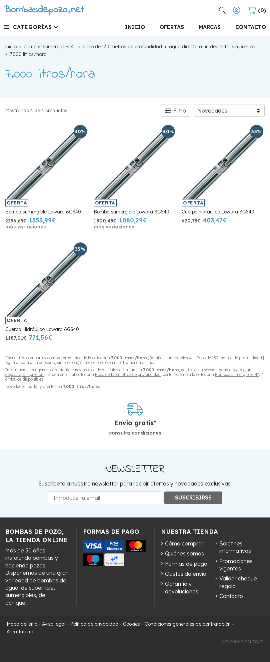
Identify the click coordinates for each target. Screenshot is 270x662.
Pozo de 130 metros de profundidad (128, 374)
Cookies (131, 624)
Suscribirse (193, 497)
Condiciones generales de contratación (188, 624)
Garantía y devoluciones (181, 587)
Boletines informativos (235, 547)
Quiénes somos (184, 553)
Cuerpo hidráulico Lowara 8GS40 (218, 212)
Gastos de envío (185, 573)
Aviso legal (53, 624)
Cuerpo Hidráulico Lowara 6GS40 (42, 329)
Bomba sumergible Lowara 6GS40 (43, 212)
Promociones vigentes (236, 565)
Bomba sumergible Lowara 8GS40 (131, 212)
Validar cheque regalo (238, 582)
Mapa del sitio (22, 624)
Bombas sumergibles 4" (237, 374)
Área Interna (21, 632)
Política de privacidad (94, 624)
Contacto (231, 596)
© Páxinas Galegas (242, 642)
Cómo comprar (184, 543)
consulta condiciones (135, 433)
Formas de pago (186, 563)
